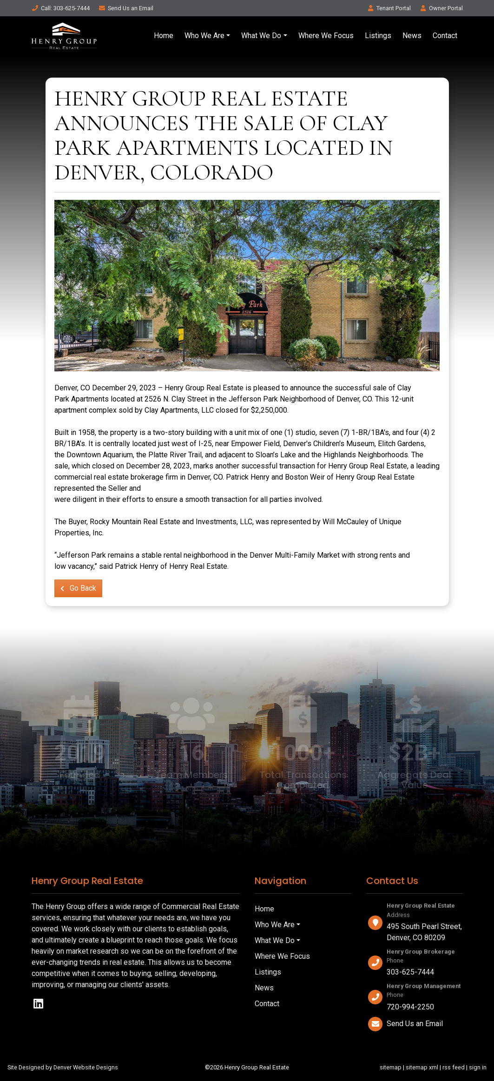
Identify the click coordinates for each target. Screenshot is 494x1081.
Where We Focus (326, 35)
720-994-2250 (410, 1006)
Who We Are (204, 35)
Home (163, 35)
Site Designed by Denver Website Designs (62, 1067)
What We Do (261, 35)
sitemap (391, 1067)
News (412, 35)
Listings (378, 35)
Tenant (389, 8)
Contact (445, 35)
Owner (441, 8)
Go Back (78, 588)
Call (61, 8)
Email (126, 8)
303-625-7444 (410, 972)
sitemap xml (422, 1067)
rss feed (453, 1067)
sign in (478, 1067)
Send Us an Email (415, 1023)
